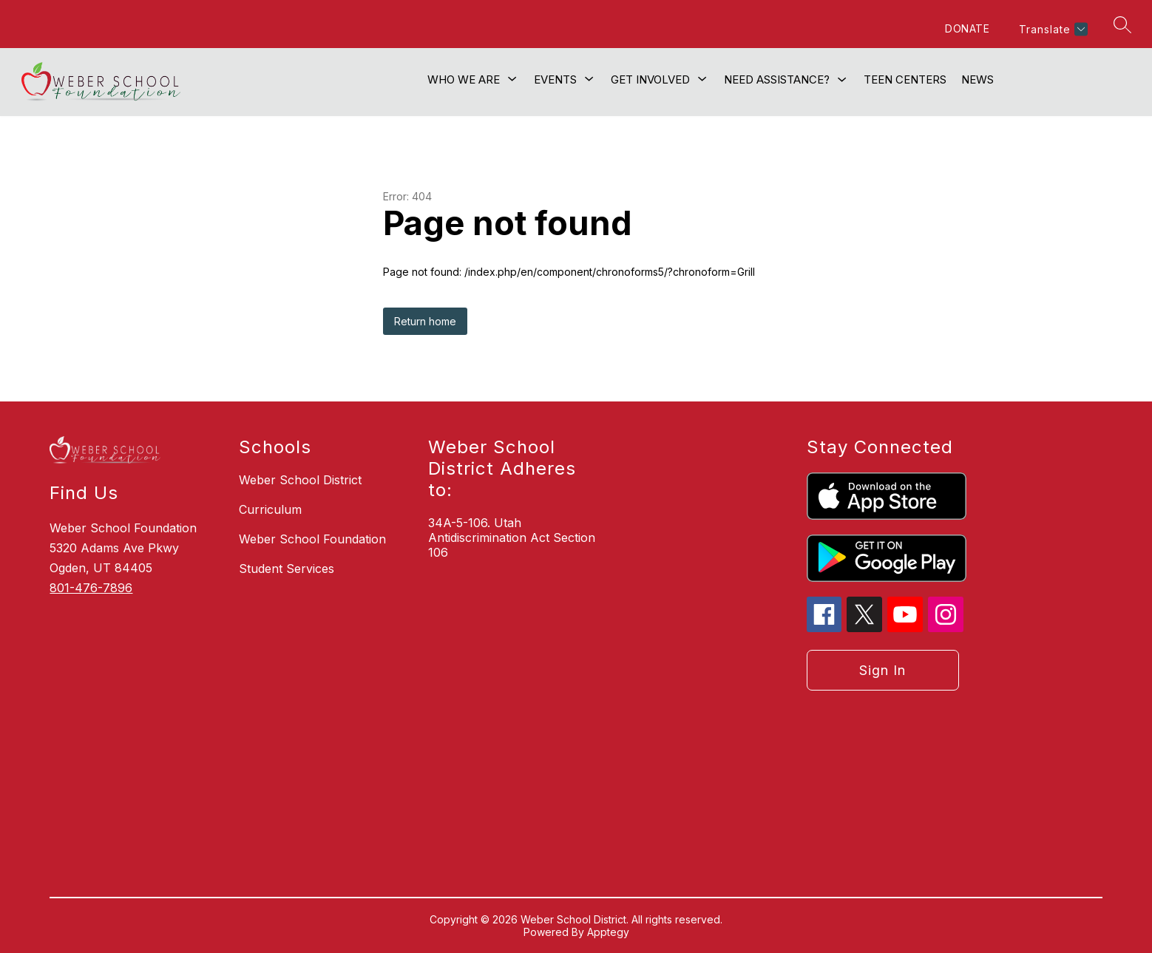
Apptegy (608, 932)
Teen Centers (905, 79)
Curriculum (270, 509)
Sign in (882, 670)
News (977, 79)
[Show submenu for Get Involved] (650, 80)
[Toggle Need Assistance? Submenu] (842, 80)
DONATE (967, 28)
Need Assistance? (777, 79)
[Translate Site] (1051, 29)
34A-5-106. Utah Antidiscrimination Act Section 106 (511, 537)
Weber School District (300, 479)
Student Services (286, 568)
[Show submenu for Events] (555, 80)
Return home (425, 321)
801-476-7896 (91, 587)
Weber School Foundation (312, 539)
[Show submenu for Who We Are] (463, 80)
